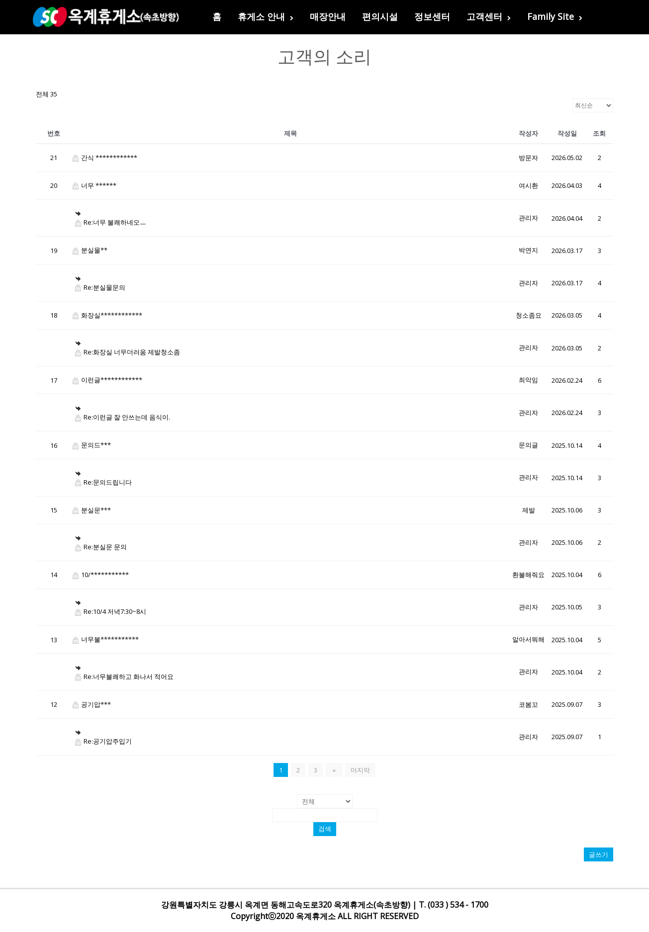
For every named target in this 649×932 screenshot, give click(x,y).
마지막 (359, 769)
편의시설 (380, 16)
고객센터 (488, 16)
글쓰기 (598, 854)
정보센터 (432, 16)
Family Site (554, 16)
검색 (324, 829)
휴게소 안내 (265, 16)
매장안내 (328, 16)
